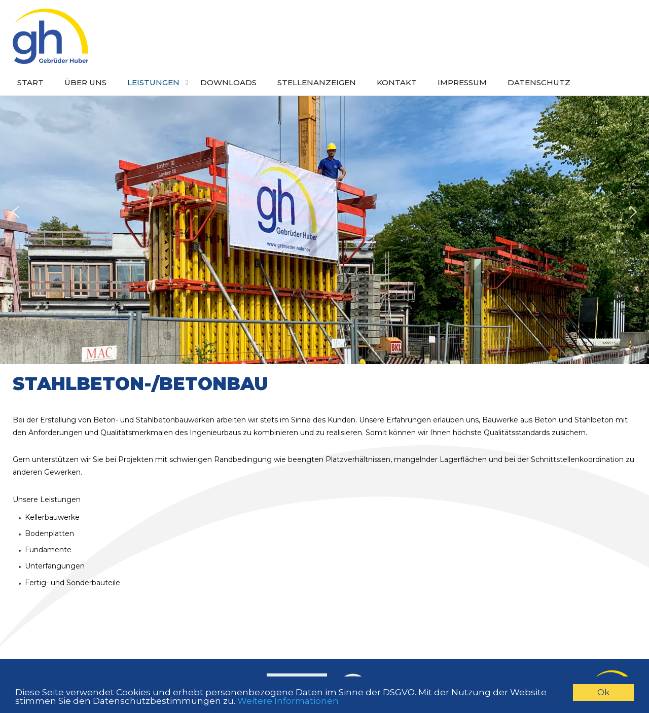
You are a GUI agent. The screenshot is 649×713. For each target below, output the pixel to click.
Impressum (462, 82)
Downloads (228, 82)
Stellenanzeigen (316, 82)
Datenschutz (539, 82)
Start (30, 82)
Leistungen (153, 82)
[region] (324, 212)
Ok (603, 692)
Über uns (85, 82)
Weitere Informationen (288, 701)
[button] (16, 212)
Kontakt (397, 82)
